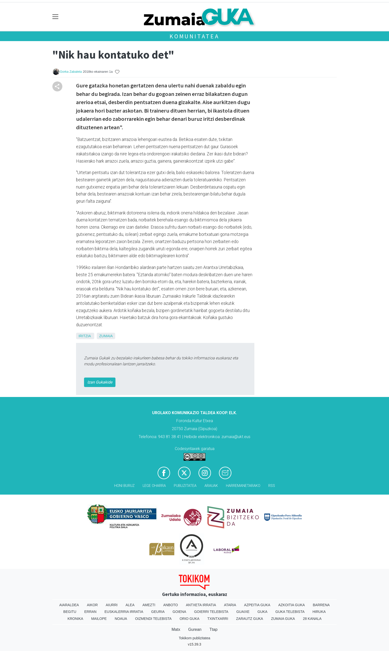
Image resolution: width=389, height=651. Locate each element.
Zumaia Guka (283, 619)
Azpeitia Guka (257, 605)
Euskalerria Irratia (123, 612)
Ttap (213, 629)
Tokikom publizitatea (194, 638)
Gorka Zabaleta (71, 71)
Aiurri (111, 605)
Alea (129, 605)
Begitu (69, 612)
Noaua (121, 619)
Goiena (179, 612)
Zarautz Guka (249, 619)
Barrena (321, 605)
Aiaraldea (69, 605)
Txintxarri (217, 619)
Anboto (170, 605)
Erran (90, 612)
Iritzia (85, 336)
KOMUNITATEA (194, 36)
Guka (263, 612)
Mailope (99, 619)
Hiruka (319, 612)
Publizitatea (185, 486)
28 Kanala (312, 619)
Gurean (194, 629)
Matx (176, 629)
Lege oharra (154, 486)
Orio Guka (189, 619)
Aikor (92, 605)
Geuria (158, 612)
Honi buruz (124, 486)
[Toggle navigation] (55, 16)
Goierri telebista (211, 612)
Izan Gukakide (99, 382)
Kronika (75, 619)
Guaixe (243, 612)
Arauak (211, 486)
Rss (271, 486)
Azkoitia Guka (291, 605)
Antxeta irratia (201, 605)
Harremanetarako (243, 486)
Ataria (230, 605)
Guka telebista (289, 612)
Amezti (148, 605)
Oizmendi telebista (153, 619)
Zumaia (106, 336)
